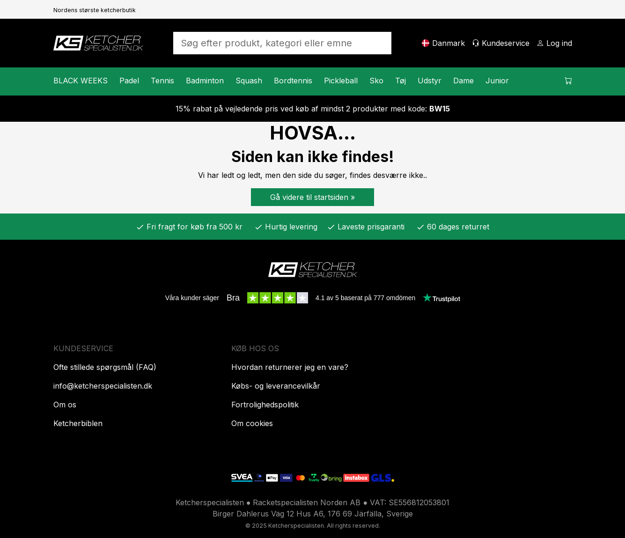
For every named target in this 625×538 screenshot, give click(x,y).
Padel (129, 80)
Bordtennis (293, 80)
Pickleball (341, 80)
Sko (376, 80)
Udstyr (429, 80)
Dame (463, 80)
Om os (64, 404)
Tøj (400, 80)
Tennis (162, 80)
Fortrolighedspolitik (265, 404)
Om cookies (252, 423)
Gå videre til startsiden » (312, 197)
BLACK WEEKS (80, 80)
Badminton (205, 80)
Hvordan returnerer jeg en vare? (289, 367)
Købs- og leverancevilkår (275, 386)
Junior (497, 80)
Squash (248, 80)
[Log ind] (554, 43)
